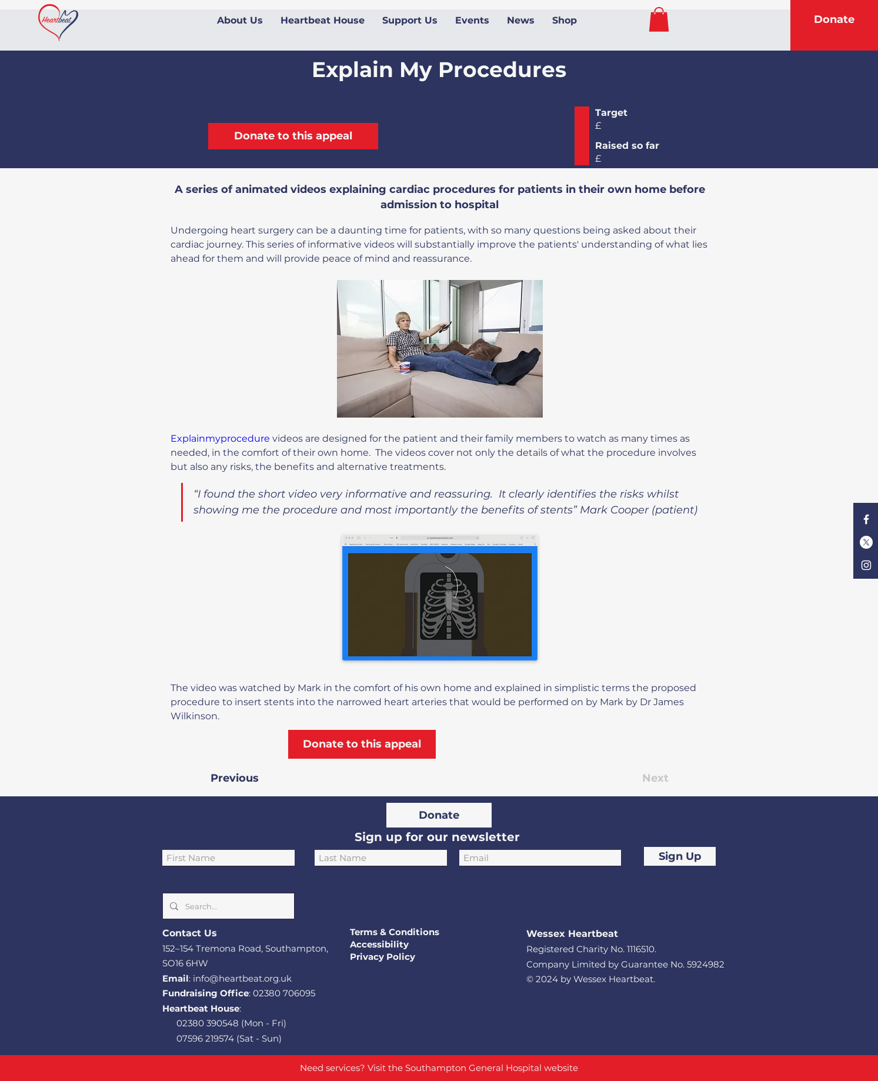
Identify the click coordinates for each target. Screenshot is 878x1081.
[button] (659, 19)
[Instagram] (866, 565)
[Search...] (227, 906)
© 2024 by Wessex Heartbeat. (590, 979)
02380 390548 (207, 1023)
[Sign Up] (680, 856)
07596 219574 (205, 1038)
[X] (866, 542)
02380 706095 (284, 993)
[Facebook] (866, 519)
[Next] (639, 778)
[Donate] (834, 20)
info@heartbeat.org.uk (242, 978)
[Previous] (249, 778)
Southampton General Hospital (473, 1067)
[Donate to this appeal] (293, 136)
